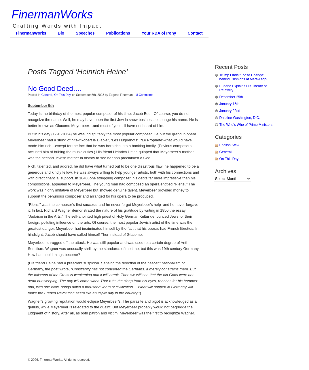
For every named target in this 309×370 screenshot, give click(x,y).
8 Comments (144, 94)
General (46, 94)
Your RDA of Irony (159, 33)
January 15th (229, 104)
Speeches (85, 33)
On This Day (62, 94)
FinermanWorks (52, 14)
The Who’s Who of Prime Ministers (246, 125)
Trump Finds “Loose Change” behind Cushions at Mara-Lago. (243, 77)
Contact (195, 33)
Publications (118, 33)
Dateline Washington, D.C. (239, 118)
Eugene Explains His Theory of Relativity (243, 88)
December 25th (231, 97)
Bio (61, 33)
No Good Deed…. (55, 88)
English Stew (229, 145)
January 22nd (229, 111)
